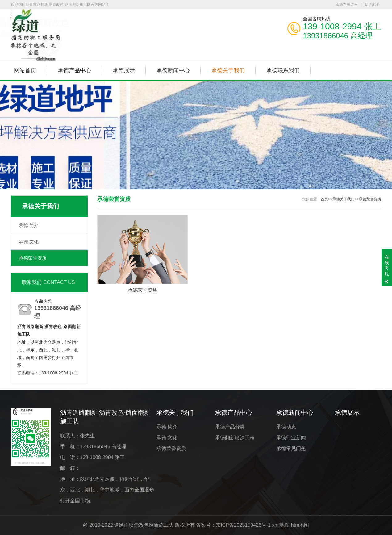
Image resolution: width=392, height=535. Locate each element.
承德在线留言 (347, 4)
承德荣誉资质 (33, 258)
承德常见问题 (291, 448)
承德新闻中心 (173, 70)
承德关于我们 (228, 70)
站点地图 (372, 4)
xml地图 (281, 525)
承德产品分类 (230, 426)
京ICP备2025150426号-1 (243, 525)
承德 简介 (29, 225)
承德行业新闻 (291, 437)
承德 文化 (29, 241)
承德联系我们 (283, 70)
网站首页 (25, 70)
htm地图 (300, 525)
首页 (324, 199)
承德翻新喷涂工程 (235, 437)
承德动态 (286, 426)
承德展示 (124, 70)
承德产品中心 (74, 70)
